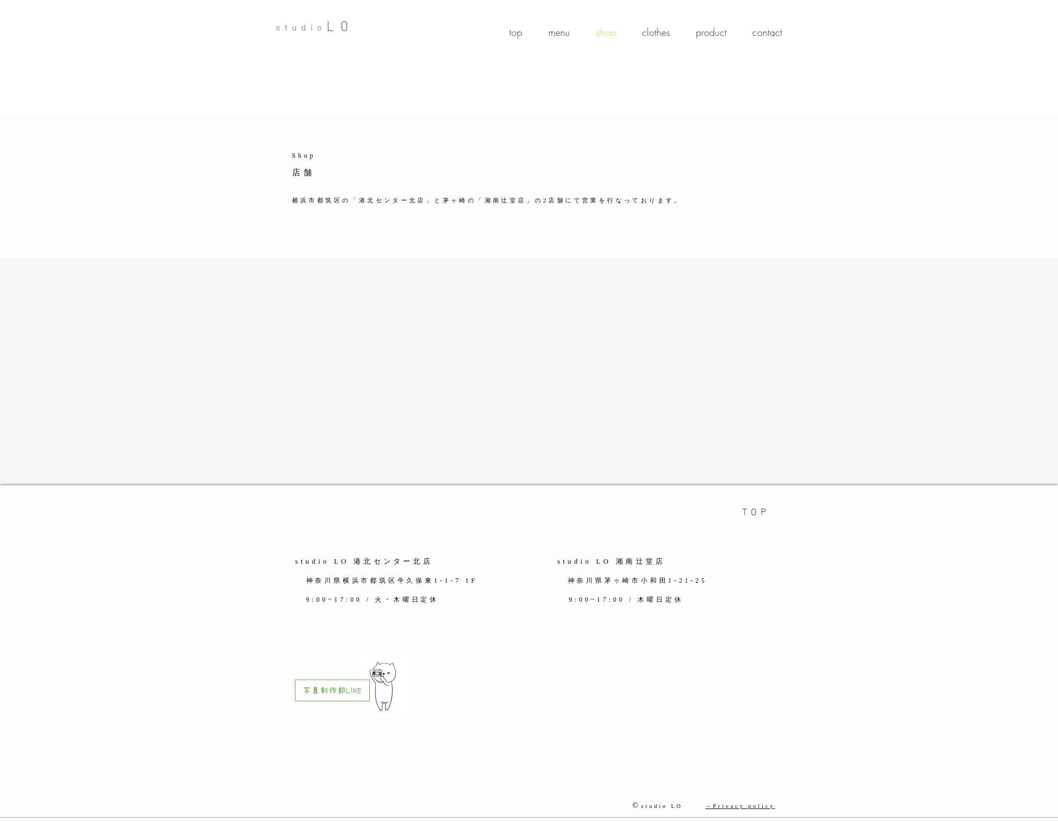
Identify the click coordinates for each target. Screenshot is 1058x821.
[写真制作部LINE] (332, 690)
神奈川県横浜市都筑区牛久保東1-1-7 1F (394, 580)
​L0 (340, 25)
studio (301, 27)
